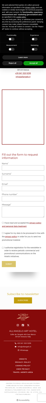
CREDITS (23, 359)
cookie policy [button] (21, 17)
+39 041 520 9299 (23, 73)
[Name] (23, 167)
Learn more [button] (23, 57)
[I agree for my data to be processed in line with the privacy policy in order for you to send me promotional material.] (3, 233)
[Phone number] (23, 198)
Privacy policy (23, 362)
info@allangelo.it (23, 77)
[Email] (23, 188)
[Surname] (23, 178)
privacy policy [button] (30, 7)
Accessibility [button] (24, 400)
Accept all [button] (33, 63)
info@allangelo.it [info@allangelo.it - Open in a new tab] (24, 347)
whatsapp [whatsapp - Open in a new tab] (24, 350)
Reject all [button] (12, 63)
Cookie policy (23, 366)
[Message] (23, 211)
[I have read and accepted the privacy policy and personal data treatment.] (3, 223)
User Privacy (23, 369)
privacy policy (11, 236)
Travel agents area (23, 372)
